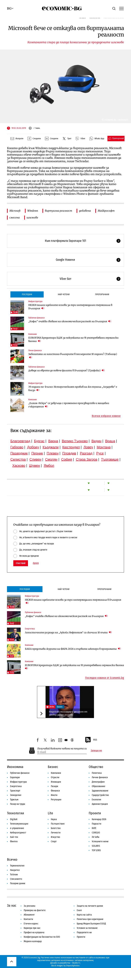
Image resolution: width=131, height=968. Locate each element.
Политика (97, 773)
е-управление (17, 828)
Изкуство (55, 837)
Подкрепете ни (84, 932)
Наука (54, 819)
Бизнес (60, 707)
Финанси (55, 790)
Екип (79, 910)
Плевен (53, 453)
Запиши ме (96, 750)
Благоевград (20, 441)
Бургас (39, 441)
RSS (91, 740)
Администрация (100, 804)
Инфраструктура (35, 301)
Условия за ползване (87, 928)
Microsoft (14, 210)
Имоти (54, 795)
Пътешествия (57, 823)
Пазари (54, 786)
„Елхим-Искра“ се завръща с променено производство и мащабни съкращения (68, 405)
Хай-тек (14, 837)
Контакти (28, 919)
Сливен (35, 459)
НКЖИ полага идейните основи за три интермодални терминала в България (70, 306)
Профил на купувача (34, 932)
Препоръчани (102, 294)
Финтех (14, 841)
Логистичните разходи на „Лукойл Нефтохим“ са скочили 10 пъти (68, 632)
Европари (15, 777)
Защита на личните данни (90, 905)
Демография (98, 781)
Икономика (15, 766)
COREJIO (96, 832)
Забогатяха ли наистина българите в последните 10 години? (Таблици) (72, 356)
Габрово (16, 447)
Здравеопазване (100, 790)
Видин (96, 441)
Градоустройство (100, 795)
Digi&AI (13, 819)
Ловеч (88, 447)
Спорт (54, 841)
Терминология (17, 865)
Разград (86, 453)
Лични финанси (35, 350)
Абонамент (29, 914)
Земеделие (15, 795)
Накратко (15, 870)
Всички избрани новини (106, 416)
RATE (94, 828)
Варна (53, 441)
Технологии (15, 813)
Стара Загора (86, 459)
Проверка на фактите (35, 910)
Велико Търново (75, 441)
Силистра (18, 459)
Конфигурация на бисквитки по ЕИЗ (42, 936)
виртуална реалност (58, 210)
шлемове (32, 217)
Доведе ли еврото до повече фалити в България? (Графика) (66, 370)
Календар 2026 (99, 819)
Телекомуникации (19, 823)
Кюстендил (71, 447)
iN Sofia (95, 837)
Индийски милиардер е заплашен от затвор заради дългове (68, 713)
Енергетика (30, 629)
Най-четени (64, 294)
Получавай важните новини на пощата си (62, 748)
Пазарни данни (17, 883)
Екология (96, 799)
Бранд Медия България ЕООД (91, 923)
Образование (98, 786)
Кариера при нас (32, 928)
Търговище (110, 459)
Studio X (75, 963)
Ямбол (49, 465)
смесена (14, 217)
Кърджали (51, 447)
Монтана (104, 447)
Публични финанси (36, 318)
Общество (96, 766)
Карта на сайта (84, 914)
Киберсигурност (18, 832)
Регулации (56, 799)
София (66, 459)
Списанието (16, 879)
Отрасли (55, 777)
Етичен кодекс (31, 923)
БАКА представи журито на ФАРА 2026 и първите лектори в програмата (73, 648)
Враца (110, 441)
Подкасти (96, 823)
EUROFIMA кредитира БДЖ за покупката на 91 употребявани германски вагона (73, 339)
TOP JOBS (96, 850)
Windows (32, 210)
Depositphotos (73, 965)
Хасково (18, 465)
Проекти (95, 813)
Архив (36, 563)
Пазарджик (19, 453)
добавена (85, 210)
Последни (27, 294)
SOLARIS (96, 845)
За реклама (29, 905)
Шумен (34, 465)
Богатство (56, 828)
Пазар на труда (17, 804)
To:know (14, 874)
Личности (56, 832)
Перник (37, 453)
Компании (32, 334)
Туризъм (14, 799)
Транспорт (15, 790)
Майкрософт (106, 210)
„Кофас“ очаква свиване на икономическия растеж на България (69, 321)
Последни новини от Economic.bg (104, 677)
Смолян (51, 459)
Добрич (33, 447)
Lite (50, 813)
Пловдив (69, 453)
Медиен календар (33, 941)
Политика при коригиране (90, 919)
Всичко (12, 859)
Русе (100, 453)
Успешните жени (100, 841)
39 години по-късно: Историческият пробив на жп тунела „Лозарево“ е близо (72, 388)
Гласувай (20, 563)
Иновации (56, 781)
